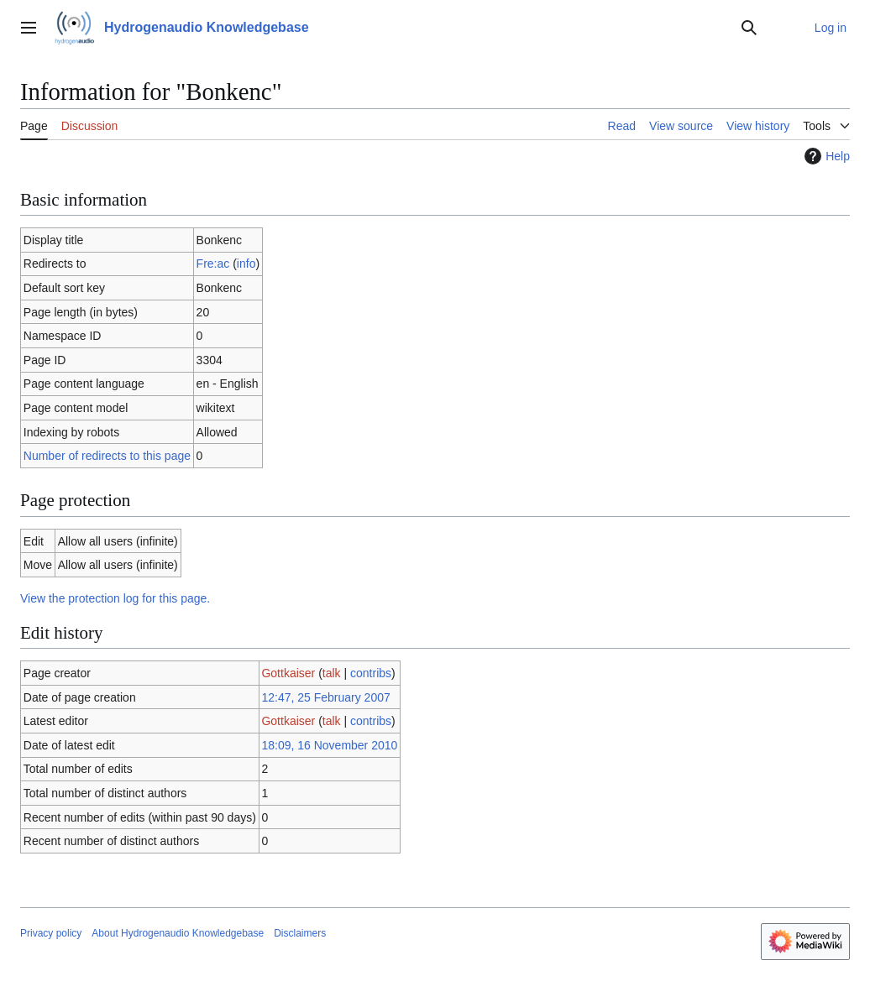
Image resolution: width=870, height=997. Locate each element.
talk (331, 673)
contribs (370, 673)
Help (825, 156)
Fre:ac (213, 263)
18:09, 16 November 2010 (329, 745)
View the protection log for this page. (115, 598)
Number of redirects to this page (107, 455)
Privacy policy (50, 933)
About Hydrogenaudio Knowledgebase (178, 933)
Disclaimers (300, 933)
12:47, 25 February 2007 (325, 697)
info (246, 263)
